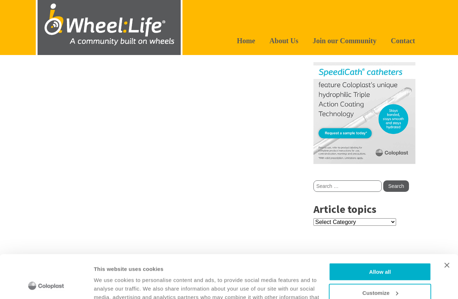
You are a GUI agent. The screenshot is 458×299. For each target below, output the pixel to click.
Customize (380, 252)
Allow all (380, 231)
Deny (380, 273)
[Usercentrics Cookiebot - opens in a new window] (46, 285)
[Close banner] (446, 224)
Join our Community (345, 41)
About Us (283, 41)
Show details (110, 285)
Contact (403, 41)
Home (246, 41)
